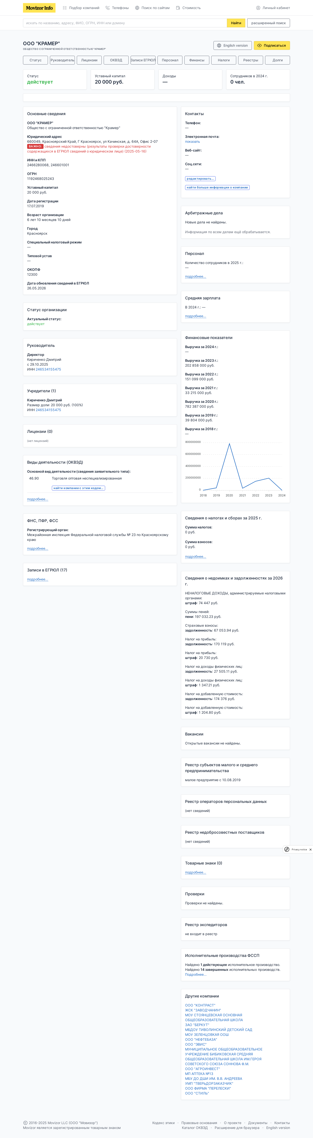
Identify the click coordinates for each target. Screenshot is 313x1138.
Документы (258, 1123)
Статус (36, 60)
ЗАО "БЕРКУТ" (197, 1025)
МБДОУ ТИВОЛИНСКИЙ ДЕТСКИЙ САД (218, 1030)
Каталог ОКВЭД (195, 1128)
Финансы (196, 60)
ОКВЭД (116, 60)
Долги (278, 60)
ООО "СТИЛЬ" (197, 1093)
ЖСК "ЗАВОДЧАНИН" (203, 1010)
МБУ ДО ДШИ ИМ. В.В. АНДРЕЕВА (213, 1078)
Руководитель (62, 60)
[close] (311, 849)
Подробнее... (196, 974)
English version (232, 45)
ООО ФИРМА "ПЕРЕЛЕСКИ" (208, 1088)
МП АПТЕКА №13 (199, 1074)
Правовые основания (199, 1123)
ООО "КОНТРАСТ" (200, 1005)
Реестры (250, 60)
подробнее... (37, 499)
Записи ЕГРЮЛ (143, 60)
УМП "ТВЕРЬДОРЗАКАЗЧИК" (209, 1083)
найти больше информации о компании (217, 187)
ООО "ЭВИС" (196, 1044)
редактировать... (200, 178)
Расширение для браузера (237, 1128)
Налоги (224, 60)
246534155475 (48, 369)
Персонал (170, 60)
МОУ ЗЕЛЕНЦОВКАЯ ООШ (207, 1034)
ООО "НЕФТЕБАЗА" (201, 1039)
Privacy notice (299, 849)
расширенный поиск (268, 23)
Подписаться (271, 45)
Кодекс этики (163, 1123)
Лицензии (89, 60)
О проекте (232, 1123)
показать (192, 141)
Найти (236, 23)
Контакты (282, 1123)
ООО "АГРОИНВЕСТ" (202, 1069)
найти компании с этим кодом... (78, 488)
